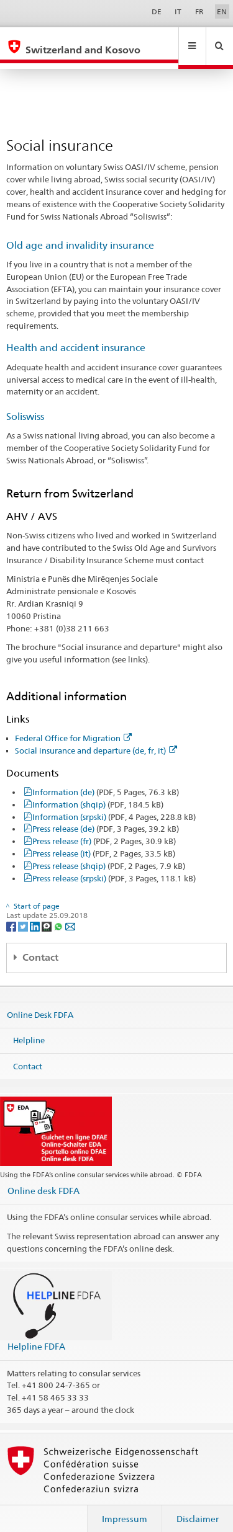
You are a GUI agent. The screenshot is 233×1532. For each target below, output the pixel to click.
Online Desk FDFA (40, 1002)
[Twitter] (24, 914)
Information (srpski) (114, 805)
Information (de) (105, 780)
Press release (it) (103, 842)
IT (178, 11)
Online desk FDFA (43, 1178)
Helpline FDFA (36, 1334)
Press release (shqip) (108, 854)
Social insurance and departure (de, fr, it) (96, 739)
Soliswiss (25, 405)
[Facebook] (12, 914)
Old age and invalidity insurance (80, 233)
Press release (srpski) (114, 866)
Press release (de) (105, 817)
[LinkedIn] (36, 914)
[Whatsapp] (59, 914)
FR (199, 11)
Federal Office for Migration (73, 726)
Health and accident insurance (75, 336)
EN (222, 11)
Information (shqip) (97, 793)
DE (157, 11)
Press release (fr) (104, 829)
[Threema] (47, 914)
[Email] (70, 914)
